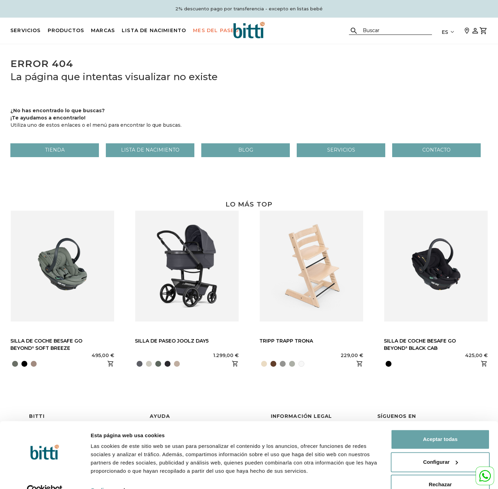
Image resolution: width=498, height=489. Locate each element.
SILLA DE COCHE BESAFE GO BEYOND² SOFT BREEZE (46, 344)
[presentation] (182, 363)
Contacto (436, 150)
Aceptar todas (440, 425)
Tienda (55, 150)
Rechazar (440, 470)
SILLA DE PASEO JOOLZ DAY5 (172, 341)
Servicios (25, 30)
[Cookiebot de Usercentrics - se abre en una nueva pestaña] (45, 475)
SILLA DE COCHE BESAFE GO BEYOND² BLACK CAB (420, 344)
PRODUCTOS (66, 30)
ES (445, 32)
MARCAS (103, 30)
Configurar (104, 475)
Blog (245, 150)
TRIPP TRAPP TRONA (286, 341)
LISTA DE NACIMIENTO (154, 30)
